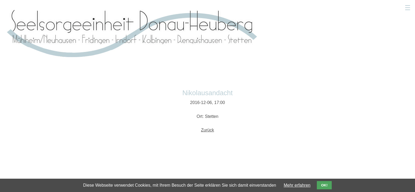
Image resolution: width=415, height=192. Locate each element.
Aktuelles (176, 6)
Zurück (207, 77)
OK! (324, 185)
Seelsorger (235, 6)
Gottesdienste (205, 6)
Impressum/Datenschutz (314, 136)
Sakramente (263, 6)
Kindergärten (295, 6)
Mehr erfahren (297, 185)
